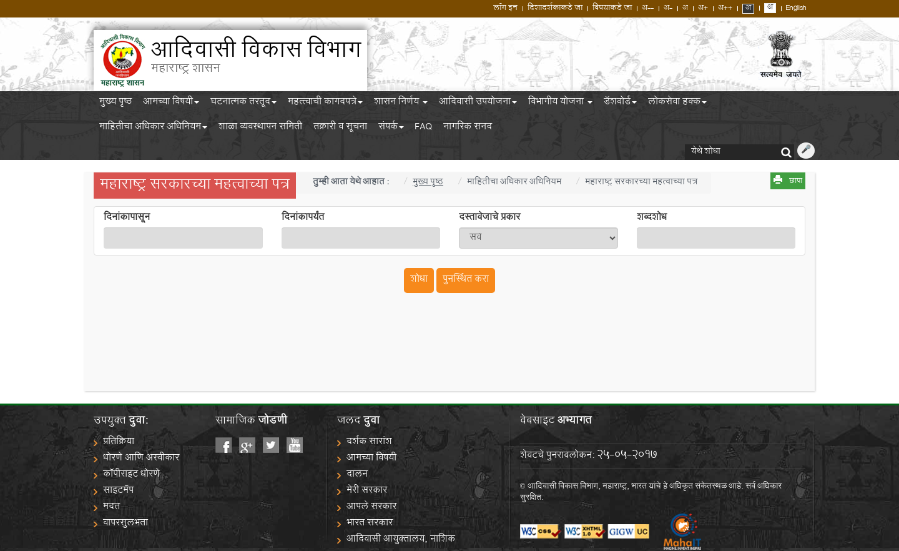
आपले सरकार (371, 507)
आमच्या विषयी (171, 104)
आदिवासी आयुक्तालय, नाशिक (400, 540)
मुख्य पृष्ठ (115, 104)
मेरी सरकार (366, 491)
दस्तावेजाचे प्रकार (489, 218)
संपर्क (391, 129)
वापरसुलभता (125, 524)
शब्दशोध (652, 218)
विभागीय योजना (560, 104)
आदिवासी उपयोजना (478, 104)
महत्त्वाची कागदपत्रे (325, 104)
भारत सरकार (369, 524)
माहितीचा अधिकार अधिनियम (153, 129)
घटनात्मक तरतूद (243, 104)
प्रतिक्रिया (118, 442)
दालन (357, 475)
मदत (111, 507)
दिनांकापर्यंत (303, 218)
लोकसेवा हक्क (677, 104)
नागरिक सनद (467, 129)
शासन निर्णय (401, 104)
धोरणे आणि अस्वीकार (141, 459)
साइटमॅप (118, 491)
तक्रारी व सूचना (340, 129)
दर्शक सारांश (369, 442)
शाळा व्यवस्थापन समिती (260, 129)
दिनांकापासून (127, 218)
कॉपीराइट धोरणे (131, 475)
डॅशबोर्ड (620, 104)
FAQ (423, 129)
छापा (795, 181)
